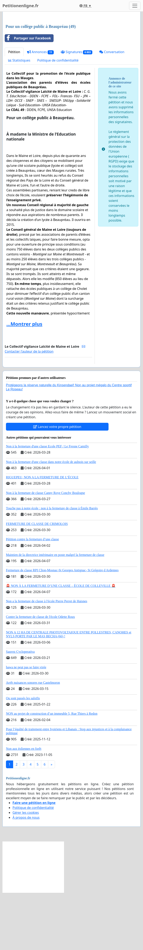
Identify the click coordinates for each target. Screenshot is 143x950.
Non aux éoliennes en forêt (23, 806)
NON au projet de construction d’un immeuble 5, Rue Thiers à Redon (51, 771)
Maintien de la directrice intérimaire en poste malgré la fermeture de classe (55, 612)
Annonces (40, 109)
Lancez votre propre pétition (57, 484)
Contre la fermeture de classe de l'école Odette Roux (40, 674)
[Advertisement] (71, 47)
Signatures (77, 109)
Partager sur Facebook (28, 95)
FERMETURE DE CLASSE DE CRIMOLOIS (37, 581)
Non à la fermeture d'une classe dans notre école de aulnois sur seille (51, 519)
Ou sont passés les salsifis (23, 755)
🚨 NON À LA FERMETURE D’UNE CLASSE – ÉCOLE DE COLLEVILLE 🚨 (61, 643)
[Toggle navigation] (135, 6)
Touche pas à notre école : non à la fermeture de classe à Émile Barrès (52, 565)
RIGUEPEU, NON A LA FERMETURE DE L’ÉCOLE (42, 534)
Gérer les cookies (26, 870)
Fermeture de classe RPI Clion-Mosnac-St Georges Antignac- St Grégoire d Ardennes (62, 627)
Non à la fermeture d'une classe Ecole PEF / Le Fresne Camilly (47, 503)
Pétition (14, 109)
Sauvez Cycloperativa (20, 709)
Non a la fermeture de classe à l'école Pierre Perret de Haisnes (46, 658)
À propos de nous (26, 875)
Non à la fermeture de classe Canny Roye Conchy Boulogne (45, 550)
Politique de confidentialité (58, 117)
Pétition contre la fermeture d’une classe (32, 596)
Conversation (111, 109)
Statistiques (19, 117)
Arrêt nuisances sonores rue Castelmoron (33, 740)
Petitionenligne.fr (20, 5)
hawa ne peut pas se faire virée (26, 724)
